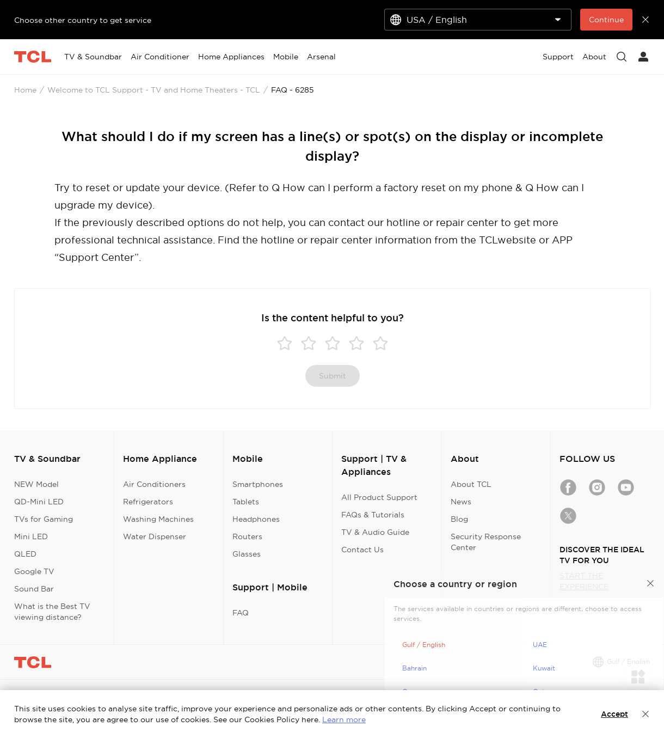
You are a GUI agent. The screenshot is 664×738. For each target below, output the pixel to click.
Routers (247, 536)
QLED (25, 554)
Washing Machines (158, 519)
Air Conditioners (154, 484)
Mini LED (31, 536)
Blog (459, 519)
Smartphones (257, 484)
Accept (614, 714)
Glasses (246, 554)
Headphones (256, 519)
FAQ (240, 613)
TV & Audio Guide (375, 532)
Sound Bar (34, 589)
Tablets (245, 502)
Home (25, 90)
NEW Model (36, 484)
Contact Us (362, 549)
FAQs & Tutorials (372, 515)
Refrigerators (148, 502)
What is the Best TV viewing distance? (52, 611)
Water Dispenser (154, 536)
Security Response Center (486, 542)
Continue (606, 20)
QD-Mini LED (39, 502)
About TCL (471, 484)
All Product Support (379, 497)
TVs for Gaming (43, 519)
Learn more (344, 719)
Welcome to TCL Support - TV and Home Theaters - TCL (153, 90)
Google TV (34, 571)
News (461, 502)
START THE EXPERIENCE (584, 581)
